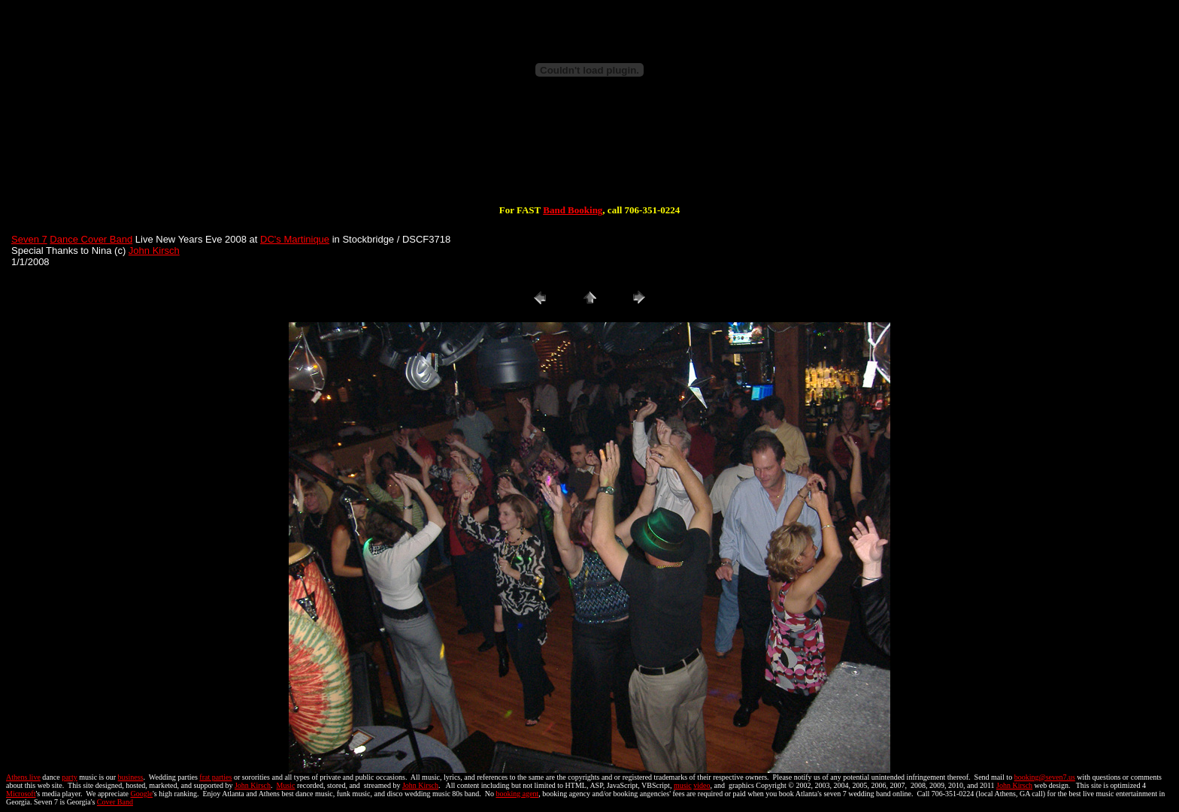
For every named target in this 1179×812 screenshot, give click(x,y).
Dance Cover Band (91, 239)
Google (142, 793)
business (131, 777)
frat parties (215, 777)
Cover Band (115, 802)
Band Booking (572, 210)
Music (286, 785)
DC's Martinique (294, 239)
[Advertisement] (589, 156)
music (683, 785)
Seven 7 (29, 239)
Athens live (23, 777)
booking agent (517, 793)
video (701, 785)
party (69, 777)
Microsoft (20, 793)
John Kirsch (154, 250)
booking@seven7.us (1044, 777)
